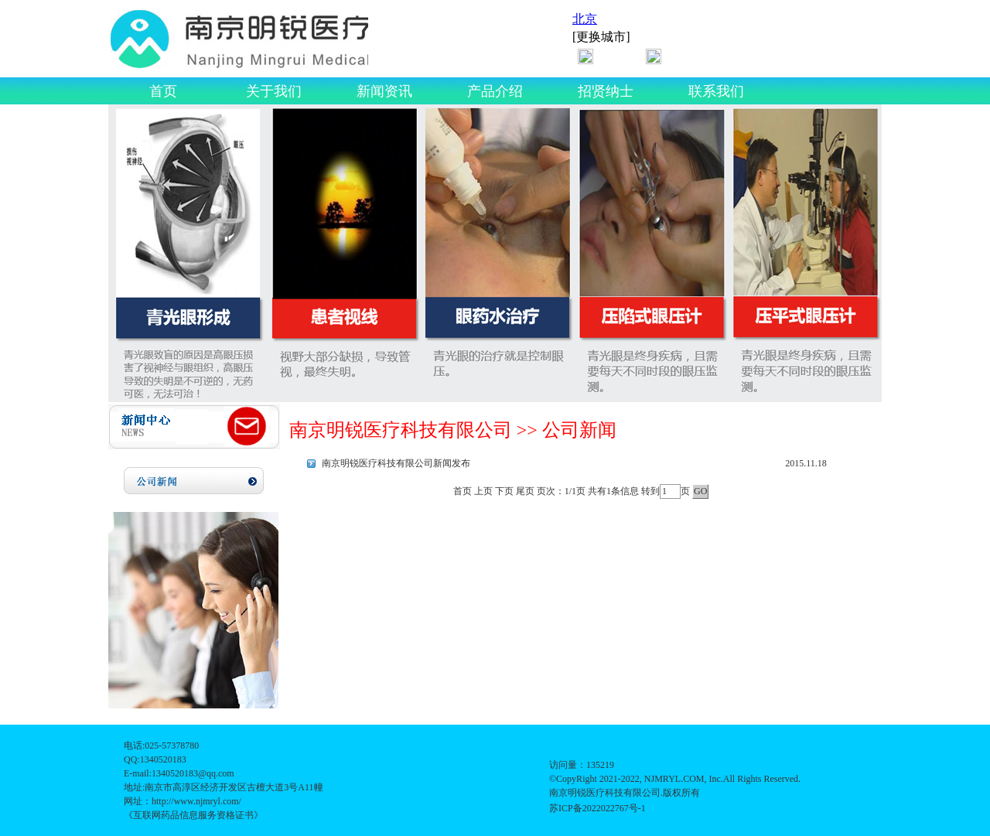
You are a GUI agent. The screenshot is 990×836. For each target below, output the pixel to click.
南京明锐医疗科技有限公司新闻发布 (396, 463)
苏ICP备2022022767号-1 (597, 808)
